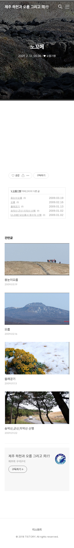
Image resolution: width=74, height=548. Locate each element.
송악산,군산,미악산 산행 (23, 210)
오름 (13, 202)
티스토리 (37, 529)
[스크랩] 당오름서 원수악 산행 (26, 215)
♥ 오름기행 (16, 191)
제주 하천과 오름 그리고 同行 (27, 7)
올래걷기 (15, 206)
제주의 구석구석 (16, 461)
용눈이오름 (16, 198)
